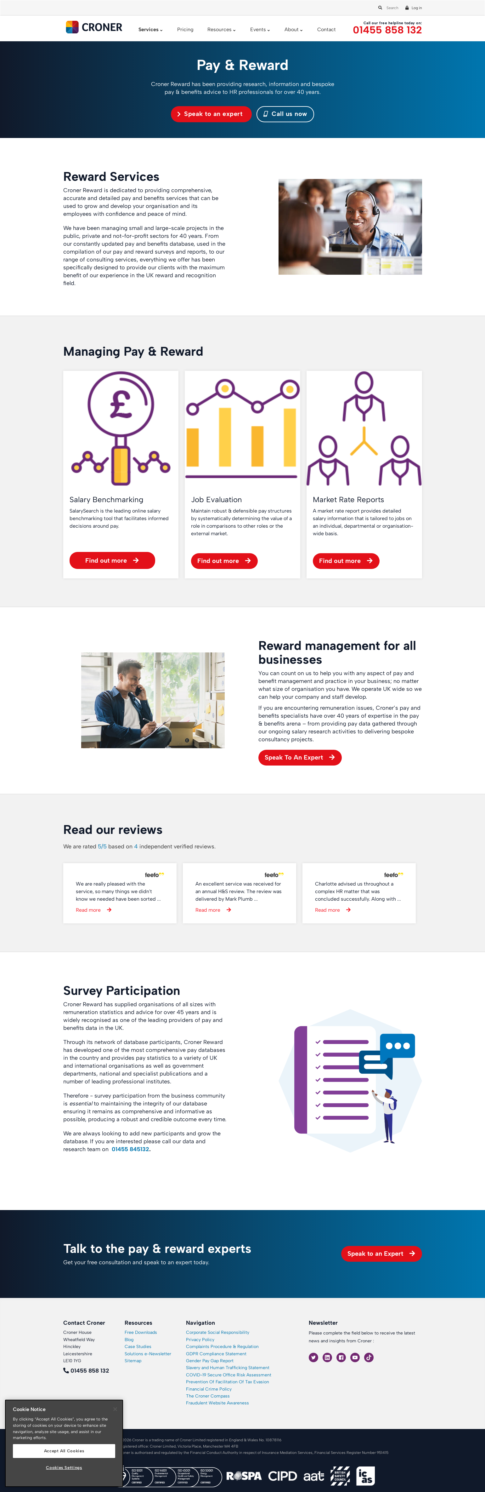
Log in (417, 8)
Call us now (285, 114)
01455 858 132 (387, 30)
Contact (326, 29)
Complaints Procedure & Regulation (222, 1346)
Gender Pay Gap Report (210, 1360)
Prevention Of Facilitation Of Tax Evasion (227, 1382)
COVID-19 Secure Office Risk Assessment (228, 1375)
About (292, 29)
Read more (88, 910)
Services (148, 29)
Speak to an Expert (375, 1253)
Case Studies (138, 1346)
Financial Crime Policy (209, 1389)
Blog (129, 1339)
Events (258, 29)
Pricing (185, 29)
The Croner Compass (208, 1396)
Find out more (106, 560)
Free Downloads (141, 1332)
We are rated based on (139, 846)
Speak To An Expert (294, 757)
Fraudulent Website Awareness (217, 1403)
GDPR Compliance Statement (216, 1354)
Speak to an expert (213, 114)
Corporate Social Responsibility (217, 1332)
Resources (219, 29)
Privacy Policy (200, 1339)
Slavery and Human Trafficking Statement (227, 1367)
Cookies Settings (64, 1467)
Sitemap (133, 1360)
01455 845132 (130, 1149)
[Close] (115, 1409)
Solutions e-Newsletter (148, 1354)
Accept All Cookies (64, 1451)
